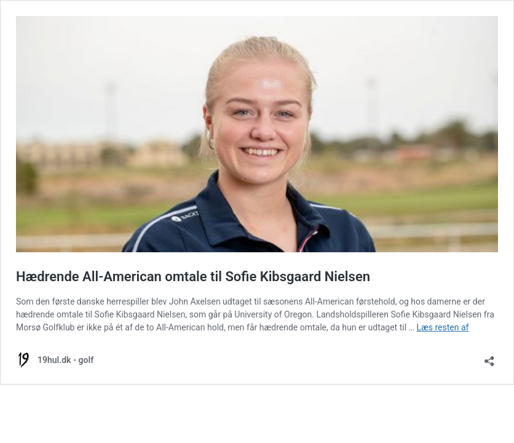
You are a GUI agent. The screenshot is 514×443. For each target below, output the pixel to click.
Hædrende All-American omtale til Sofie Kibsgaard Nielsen (193, 276)
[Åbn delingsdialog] (489, 357)
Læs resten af (442, 327)
